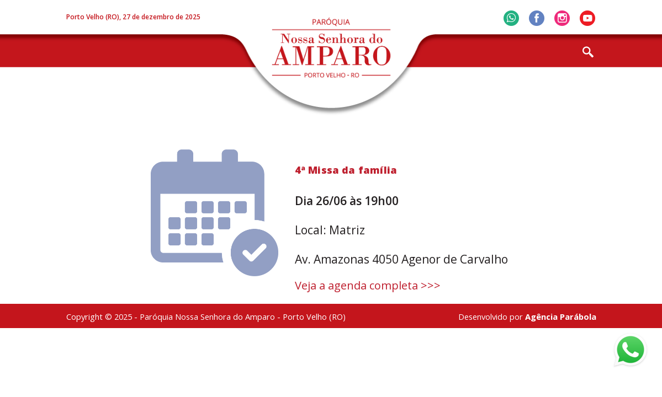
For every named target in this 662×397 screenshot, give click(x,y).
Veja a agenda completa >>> (368, 285)
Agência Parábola (560, 316)
